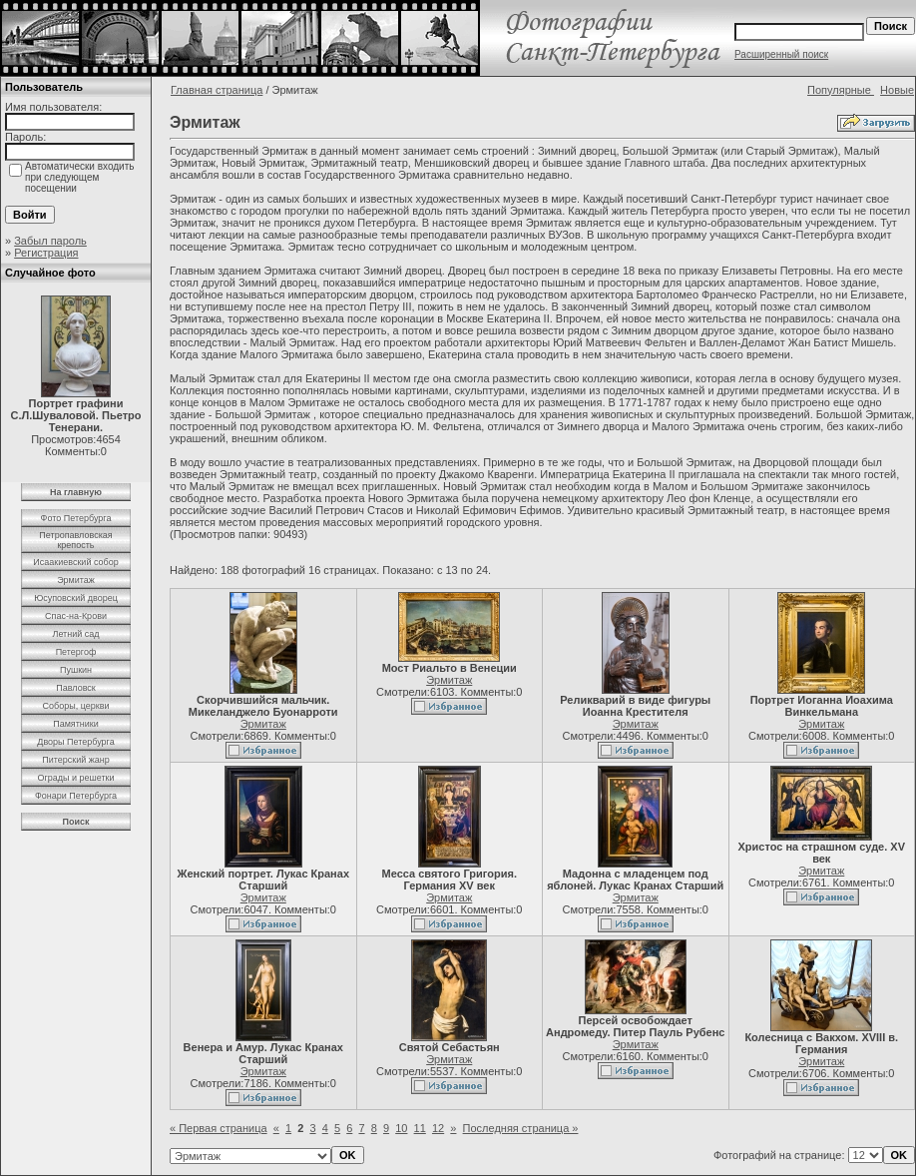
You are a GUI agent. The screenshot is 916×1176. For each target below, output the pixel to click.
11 (420, 1128)
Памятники (76, 724)
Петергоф (76, 652)
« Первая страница (218, 1128)
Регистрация (46, 253)
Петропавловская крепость (75, 540)
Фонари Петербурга (76, 796)
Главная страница (216, 90)
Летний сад (75, 634)
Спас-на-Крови (76, 616)
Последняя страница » (521, 1128)
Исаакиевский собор (75, 562)
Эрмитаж (76, 580)
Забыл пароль (50, 241)
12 (438, 1128)
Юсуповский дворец (76, 598)
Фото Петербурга (76, 518)
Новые (897, 90)
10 (401, 1128)
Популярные (840, 90)
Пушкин (76, 670)
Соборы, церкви (76, 706)
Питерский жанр (76, 760)
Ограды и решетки (75, 778)
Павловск (76, 688)
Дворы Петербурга (75, 742)
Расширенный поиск (781, 54)
